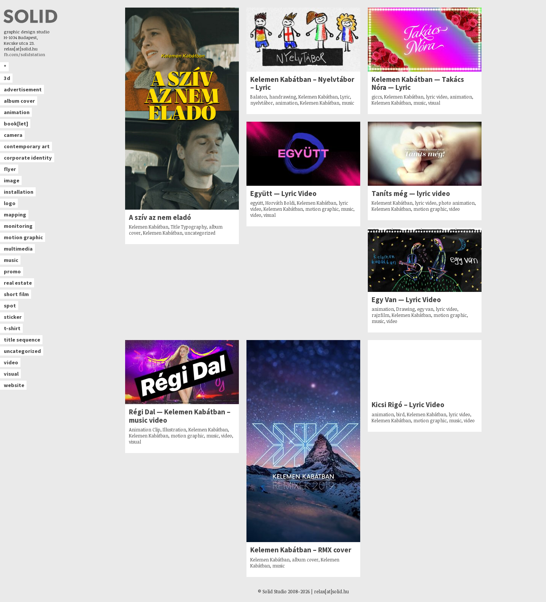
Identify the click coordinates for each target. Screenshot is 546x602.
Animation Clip (144, 429)
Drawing (405, 309)
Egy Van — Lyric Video (406, 300)
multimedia (18, 248)
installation (18, 191)
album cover (19, 100)
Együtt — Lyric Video (283, 194)
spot (10, 305)
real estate (18, 282)
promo (12, 271)
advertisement (23, 89)
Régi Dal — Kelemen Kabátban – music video (180, 416)
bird (400, 414)
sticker (13, 317)
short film (16, 294)
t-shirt (12, 328)
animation (17, 112)
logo (10, 203)
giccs (377, 97)
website (14, 385)
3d (7, 78)
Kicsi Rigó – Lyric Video (408, 405)
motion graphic (23, 237)
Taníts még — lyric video (411, 194)
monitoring (18, 226)
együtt (256, 203)
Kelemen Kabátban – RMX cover (300, 550)
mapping (15, 214)
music (11, 260)
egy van (425, 309)
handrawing (282, 97)
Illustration (174, 429)
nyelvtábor (261, 103)
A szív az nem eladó (160, 217)
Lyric (345, 97)
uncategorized (22, 351)
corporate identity (28, 157)
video (11, 362)
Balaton (258, 97)
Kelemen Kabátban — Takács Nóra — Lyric (418, 83)
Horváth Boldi (280, 203)
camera (13, 135)
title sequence (22, 339)
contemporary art (27, 146)
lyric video (436, 97)
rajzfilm (380, 315)
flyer (10, 169)
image (11, 180)
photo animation (457, 203)
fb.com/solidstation (24, 54)
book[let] (16, 123)
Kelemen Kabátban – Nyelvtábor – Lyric (302, 83)
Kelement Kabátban (392, 203)
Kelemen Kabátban (148, 227)
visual (11, 373)
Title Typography (189, 227)
